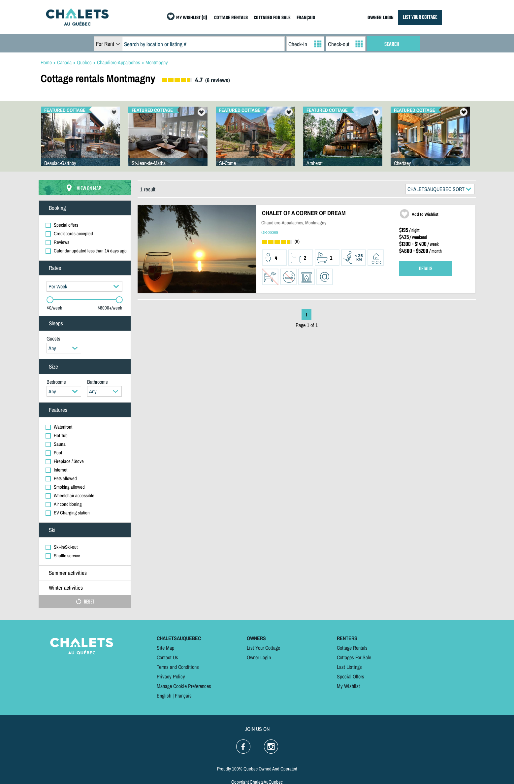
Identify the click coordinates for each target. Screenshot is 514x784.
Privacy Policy (171, 676)
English (164, 695)
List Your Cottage (263, 647)
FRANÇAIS (306, 18)
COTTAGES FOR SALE (272, 18)
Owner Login (259, 657)
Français (183, 695)
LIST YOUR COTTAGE (420, 17)
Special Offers (350, 676)
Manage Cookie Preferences (184, 686)
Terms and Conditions (178, 666)
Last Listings (349, 666)
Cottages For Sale (354, 657)
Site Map (165, 647)
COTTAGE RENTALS (231, 18)
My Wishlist (348, 686)
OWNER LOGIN (381, 18)
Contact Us (167, 657)
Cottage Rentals (352, 647)
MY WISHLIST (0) (191, 18)
